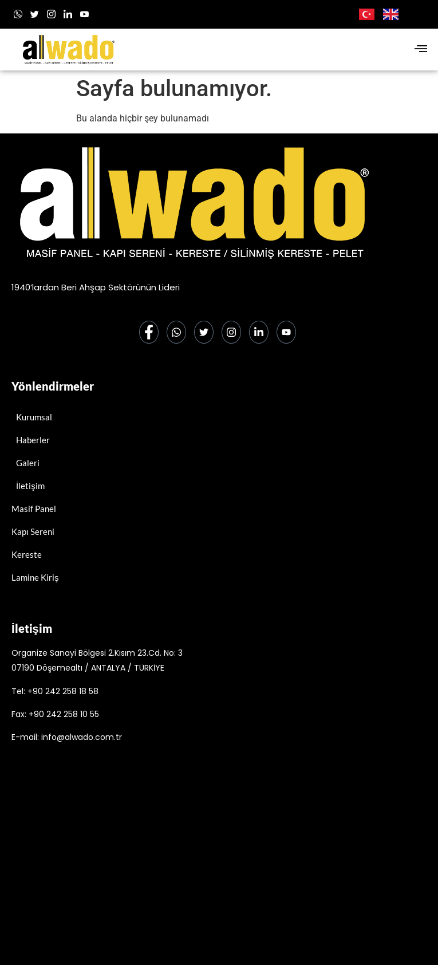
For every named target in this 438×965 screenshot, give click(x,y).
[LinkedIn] (68, 14)
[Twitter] (204, 332)
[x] (34, 14)
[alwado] (219, 868)
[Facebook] (149, 332)
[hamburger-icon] (420, 50)
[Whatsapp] (18, 14)
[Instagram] (51, 14)
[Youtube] (84, 14)
